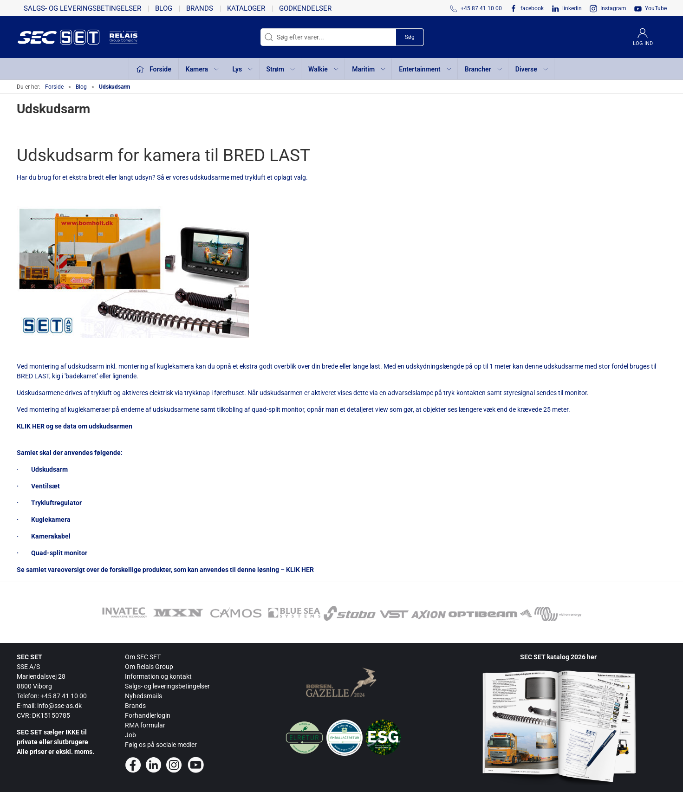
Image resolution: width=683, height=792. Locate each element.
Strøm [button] (281, 69)
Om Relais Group (149, 666)
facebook (532, 8)
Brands (199, 8)
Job (130, 735)
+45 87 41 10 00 (63, 696)
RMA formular (145, 725)
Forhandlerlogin (147, 715)
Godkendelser (305, 8)
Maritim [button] (369, 69)
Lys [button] (243, 69)
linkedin (572, 8)
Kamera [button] (203, 69)
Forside (54, 87)
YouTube (656, 8)
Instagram (613, 8)
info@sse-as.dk (59, 705)
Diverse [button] (532, 69)
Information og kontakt (158, 676)
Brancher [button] (484, 69)
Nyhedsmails (143, 696)
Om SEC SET (143, 657)
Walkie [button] (323, 69)
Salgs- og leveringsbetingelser (82, 8)
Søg (410, 37)
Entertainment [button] (425, 69)
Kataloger (246, 8)
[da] (63, 37)
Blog (163, 8)
